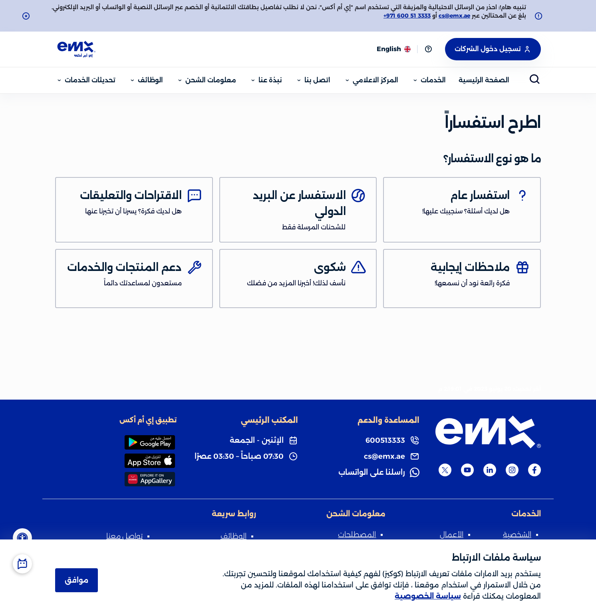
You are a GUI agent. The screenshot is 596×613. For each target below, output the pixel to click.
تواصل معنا (124, 536)
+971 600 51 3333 (407, 15)
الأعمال (451, 534)
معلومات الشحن (355, 514)
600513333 (385, 440)
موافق (76, 580)
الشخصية (517, 534)
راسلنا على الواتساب (371, 472)
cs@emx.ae (454, 15)
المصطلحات (357, 534)
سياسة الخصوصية (428, 596)
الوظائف (233, 536)
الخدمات (526, 514)
